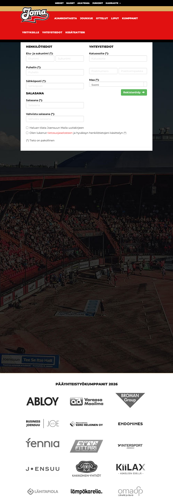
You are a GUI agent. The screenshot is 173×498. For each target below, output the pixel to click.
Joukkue (86, 18)
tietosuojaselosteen (60, 132)
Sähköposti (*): (36, 81)
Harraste (113, 3)
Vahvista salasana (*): (40, 114)
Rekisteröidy (134, 92)
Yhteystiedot (52, 32)
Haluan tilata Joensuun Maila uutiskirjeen (57, 127)
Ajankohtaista (65, 18)
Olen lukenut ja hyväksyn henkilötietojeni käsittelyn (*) (78, 132)
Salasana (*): (34, 100)
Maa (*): (94, 80)
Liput (115, 18)
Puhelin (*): (33, 67)
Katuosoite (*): (99, 53)
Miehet (59, 3)
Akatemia (83, 3)
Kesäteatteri (75, 32)
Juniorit (97, 3)
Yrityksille (30, 32)
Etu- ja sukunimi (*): (39, 53)
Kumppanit (130, 18)
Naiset (70, 3)
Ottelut (102, 18)
